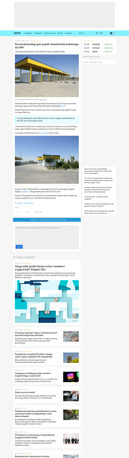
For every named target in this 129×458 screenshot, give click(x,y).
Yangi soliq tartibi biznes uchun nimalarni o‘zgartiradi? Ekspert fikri (40, 268)
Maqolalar (38, 33)
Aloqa (99, 62)
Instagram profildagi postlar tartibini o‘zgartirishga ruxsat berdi (33, 374)
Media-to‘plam (93, 62)
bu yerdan (44, 133)
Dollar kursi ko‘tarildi (25, 392)
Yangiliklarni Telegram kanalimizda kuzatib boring (47, 220)
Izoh (25, 212)
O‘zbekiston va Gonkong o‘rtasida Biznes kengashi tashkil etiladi (35, 436)
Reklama (86, 62)
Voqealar (68, 33)
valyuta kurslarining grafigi (92, 56)
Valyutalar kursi (89, 41)
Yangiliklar (28, 33)
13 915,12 (95, 48)
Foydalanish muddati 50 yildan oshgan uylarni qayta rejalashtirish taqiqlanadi (33, 355)
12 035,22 (96, 44)
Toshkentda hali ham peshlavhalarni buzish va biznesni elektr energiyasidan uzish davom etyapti (35, 413)
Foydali (60, 33)
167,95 (94, 52)
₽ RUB (86, 52)
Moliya (26, 389)
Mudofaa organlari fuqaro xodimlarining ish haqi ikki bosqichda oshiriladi (36, 334)
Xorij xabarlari (28, 453)
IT (24, 370)
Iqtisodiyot (27, 263)
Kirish (19, 247)
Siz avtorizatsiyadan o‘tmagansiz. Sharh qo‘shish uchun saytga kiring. (47, 234)
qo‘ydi (62, 106)
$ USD (86, 44)
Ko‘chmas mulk (49, 33)
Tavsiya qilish (37, 212)
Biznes (25, 408)
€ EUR (86, 48)
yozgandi (24, 192)
